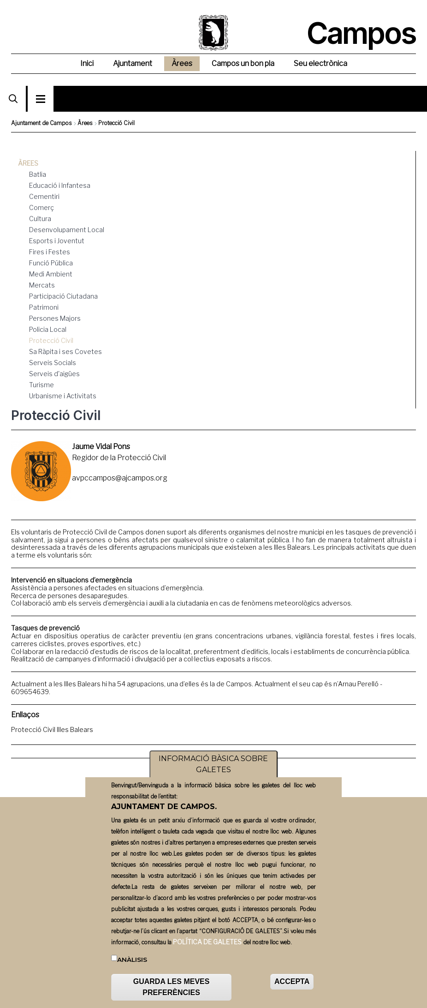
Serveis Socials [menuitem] (52, 362)
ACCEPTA (291, 982)
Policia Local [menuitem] (47, 329)
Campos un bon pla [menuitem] (243, 63)
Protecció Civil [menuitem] (51, 340)
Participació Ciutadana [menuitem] (63, 296)
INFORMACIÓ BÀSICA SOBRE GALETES (213, 764)
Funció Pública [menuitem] (51, 263)
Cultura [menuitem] (40, 218)
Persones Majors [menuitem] (55, 318)
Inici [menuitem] (87, 63)
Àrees (84, 123)
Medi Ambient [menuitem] (50, 274)
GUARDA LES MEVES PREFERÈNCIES (171, 987)
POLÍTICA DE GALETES (207, 942)
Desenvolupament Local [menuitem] (66, 230)
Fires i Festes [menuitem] (49, 252)
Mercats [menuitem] (42, 285)
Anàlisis (132, 960)
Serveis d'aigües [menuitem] (54, 374)
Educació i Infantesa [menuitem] (59, 185)
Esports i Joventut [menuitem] (56, 241)
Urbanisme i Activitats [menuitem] (62, 396)
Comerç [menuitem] (41, 207)
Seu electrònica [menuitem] (320, 63)
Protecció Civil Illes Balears (52, 729)
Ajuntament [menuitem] (132, 63)
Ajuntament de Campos (41, 123)
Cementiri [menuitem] (44, 196)
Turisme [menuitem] (41, 385)
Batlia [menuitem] (37, 174)
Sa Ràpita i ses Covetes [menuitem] (65, 351)
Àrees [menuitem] (182, 63)
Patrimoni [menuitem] (44, 307)
